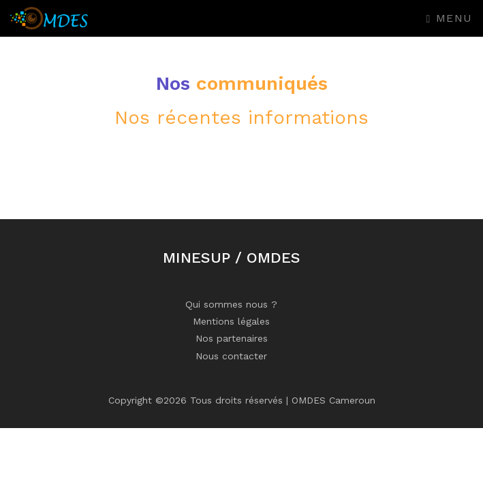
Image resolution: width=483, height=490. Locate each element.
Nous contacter (231, 355)
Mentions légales (231, 321)
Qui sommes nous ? (231, 304)
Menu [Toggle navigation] (449, 18)
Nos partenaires (232, 338)
